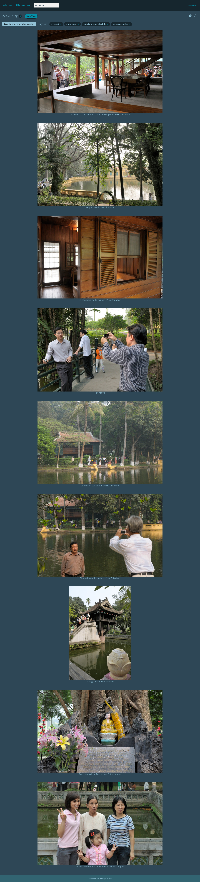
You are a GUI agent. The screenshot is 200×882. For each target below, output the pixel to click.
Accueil (6, 16)
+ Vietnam (72, 24)
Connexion (192, 5)
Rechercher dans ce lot (21, 23)
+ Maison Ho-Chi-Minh (96, 24)
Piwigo (103, 878)
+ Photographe (121, 24)
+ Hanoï (56, 24)
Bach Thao (31, 16)
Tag (15, 16)
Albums (7, 5)
